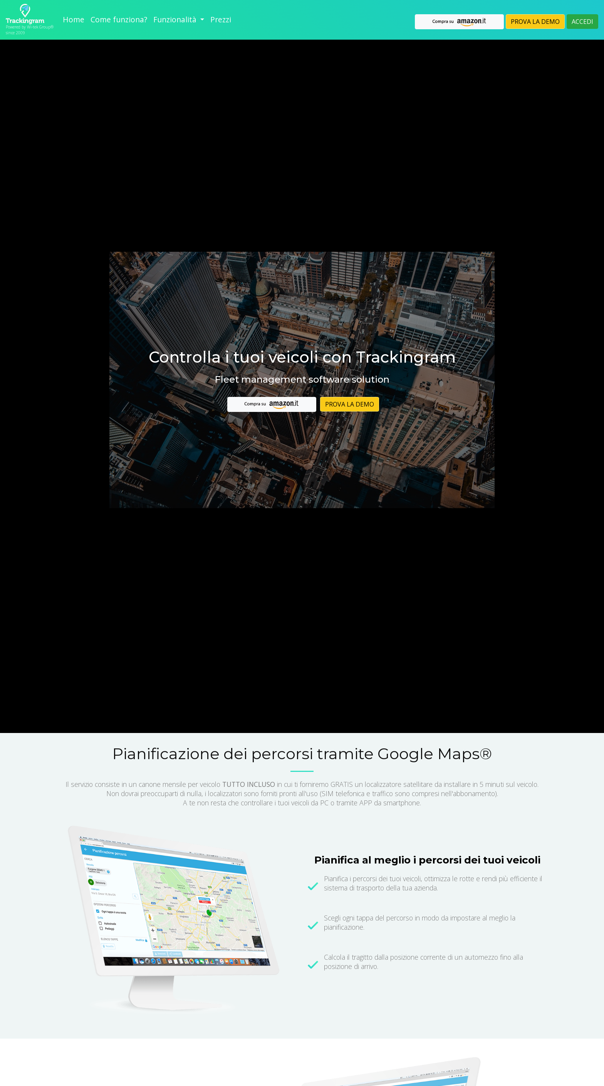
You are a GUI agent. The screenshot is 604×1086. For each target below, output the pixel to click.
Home (73, 19)
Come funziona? (119, 19)
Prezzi (220, 19)
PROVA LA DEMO (535, 21)
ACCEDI (582, 21)
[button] (178, 19)
